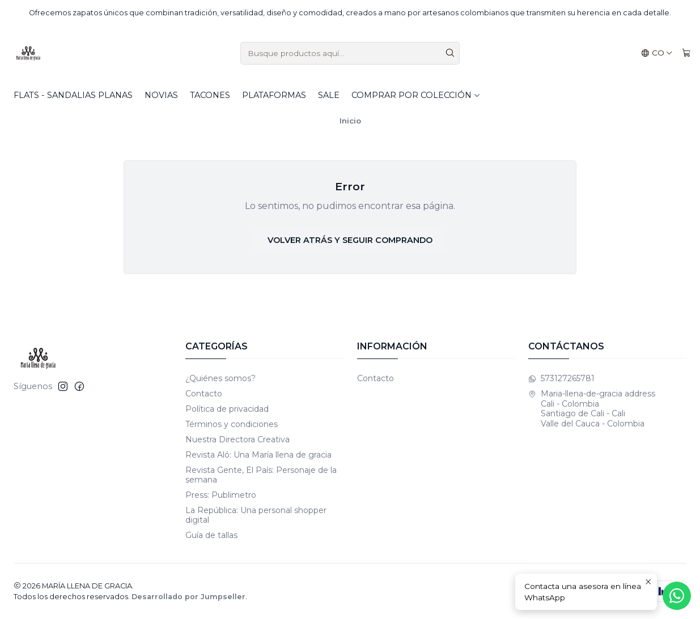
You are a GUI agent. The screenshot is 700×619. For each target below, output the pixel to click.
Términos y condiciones (231, 424)
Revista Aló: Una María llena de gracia (258, 455)
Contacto (203, 394)
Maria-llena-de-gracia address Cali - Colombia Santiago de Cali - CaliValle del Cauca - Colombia (591, 409)
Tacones (210, 95)
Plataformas (274, 95)
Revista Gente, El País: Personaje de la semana (261, 475)
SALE (329, 95)
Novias (161, 95)
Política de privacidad (227, 409)
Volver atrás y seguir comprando (350, 240)
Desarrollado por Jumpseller (188, 596)
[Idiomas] (657, 53)
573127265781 (561, 378)
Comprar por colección (416, 95)
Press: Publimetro (220, 495)
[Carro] (686, 53)
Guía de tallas (211, 535)
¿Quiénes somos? (220, 378)
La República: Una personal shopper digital (255, 515)
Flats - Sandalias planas (73, 95)
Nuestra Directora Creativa (237, 439)
